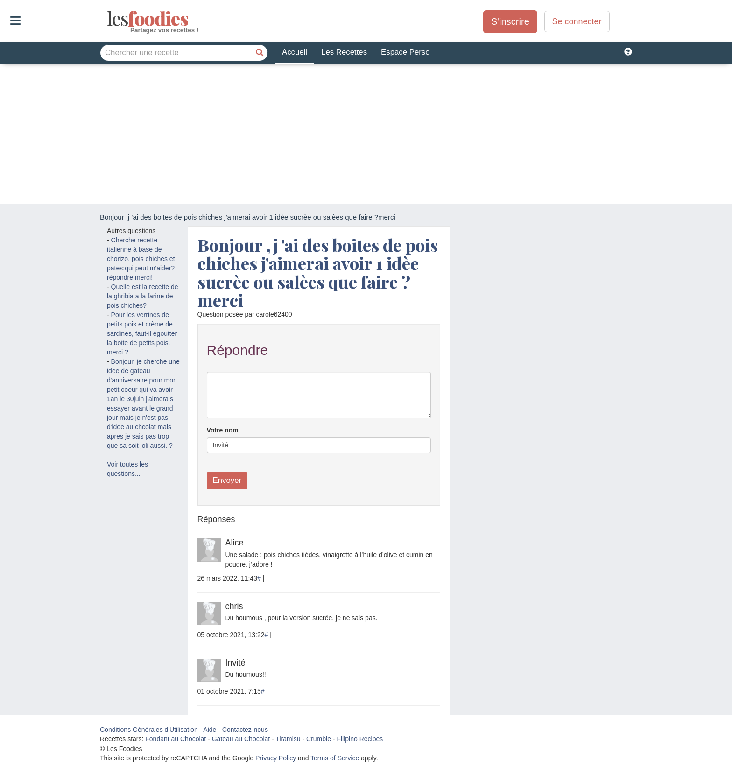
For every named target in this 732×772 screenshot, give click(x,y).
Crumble (318, 739)
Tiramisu (287, 739)
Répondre (237, 350)
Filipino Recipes (360, 739)
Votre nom (223, 430)
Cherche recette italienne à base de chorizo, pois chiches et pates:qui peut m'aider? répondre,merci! (141, 258)
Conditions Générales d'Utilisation (149, 729)
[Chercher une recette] (259, 52)
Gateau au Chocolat (241, 739)
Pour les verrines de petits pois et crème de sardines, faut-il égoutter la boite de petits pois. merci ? (142, 333)
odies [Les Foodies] (108, 19)
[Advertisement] (366, 134)
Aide (209, 729)
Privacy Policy (275, 758)
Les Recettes (344, 52)
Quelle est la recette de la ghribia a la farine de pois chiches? (142, 296)
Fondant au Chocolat (175, 739)
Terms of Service (334, 758)
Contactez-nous (245, 729)
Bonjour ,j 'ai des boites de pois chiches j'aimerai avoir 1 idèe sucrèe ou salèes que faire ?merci (317, 273)
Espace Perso (405, 52)
